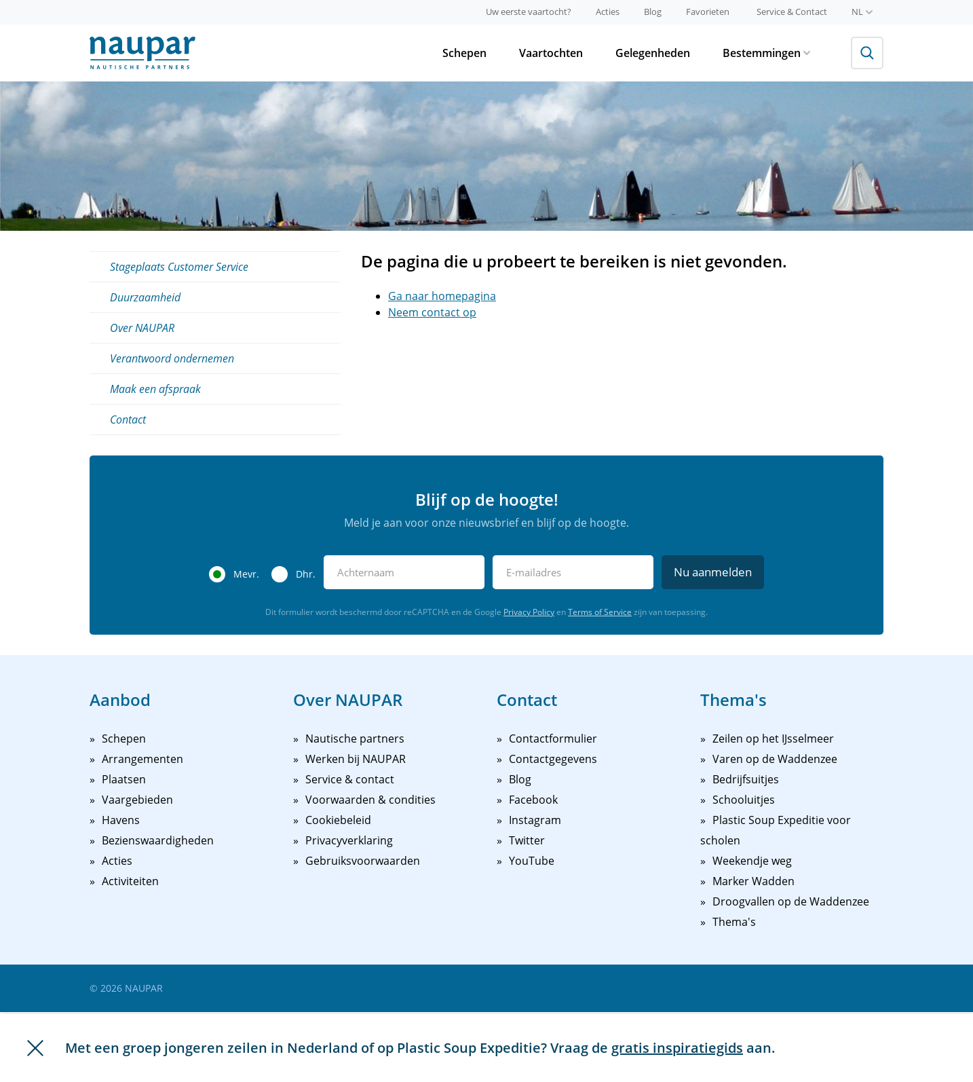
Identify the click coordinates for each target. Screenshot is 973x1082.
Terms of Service (600, 612)
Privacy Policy (528, 612)
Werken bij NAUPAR (355, 758)
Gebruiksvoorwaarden (362, 860)
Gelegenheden (652, 52)
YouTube (531, 860)
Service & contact (349, 779)
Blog (653, 11)
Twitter (527, 840)
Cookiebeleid (338, 820)
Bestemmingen (766, 52)
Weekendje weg (752, 860)
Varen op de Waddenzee (774, 758)
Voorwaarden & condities (370, 799)
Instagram (535, 820)
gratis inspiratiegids (677, 1048)
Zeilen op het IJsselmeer (773, 738)
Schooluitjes (743, 799)
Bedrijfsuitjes (745, 779)
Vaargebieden (137, 799)
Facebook (533, 799)
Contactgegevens (553, 758)
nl (862, 11)
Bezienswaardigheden (158, 840)
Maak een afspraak (155, 388)
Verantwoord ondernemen (172, 358)
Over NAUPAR (142, 327)
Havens (121, 820)
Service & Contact (792, 11)
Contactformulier (553, 738)
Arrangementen (142, 758)
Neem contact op (432, 312)
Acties (607, 11)
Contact (128, 419)
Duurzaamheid (145, 297)
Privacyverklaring (349, 840)
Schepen (464, 52)
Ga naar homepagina (442, 295)
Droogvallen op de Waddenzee (790, 901)
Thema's (734, 921)
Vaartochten (551, 52)
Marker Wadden (753, 881)
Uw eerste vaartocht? (528, 11)
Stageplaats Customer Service (179, 266)
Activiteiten (130, 881)
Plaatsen (124, 779)
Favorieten (707, 11)
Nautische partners (354, 738)
